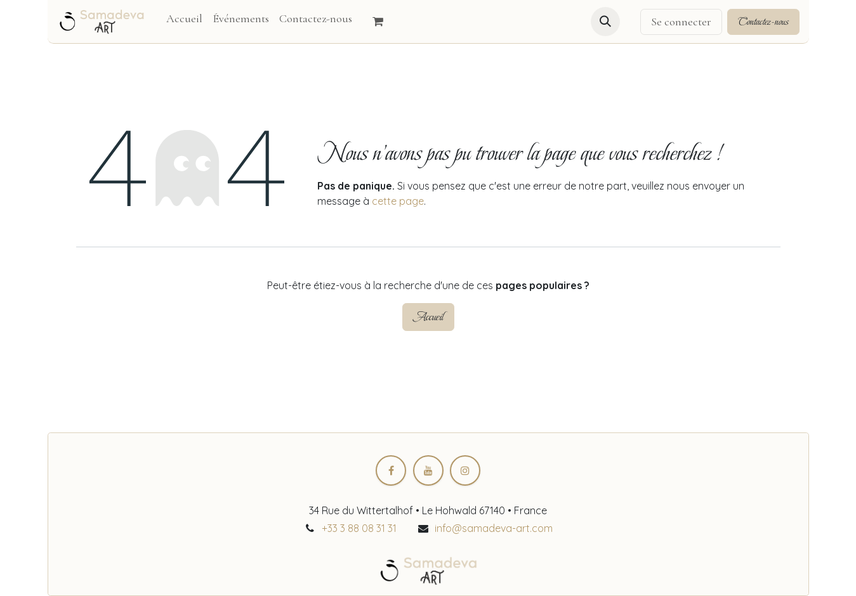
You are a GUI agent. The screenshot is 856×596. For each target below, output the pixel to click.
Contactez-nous (763, 21)
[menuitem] (184, 18)
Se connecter (681, 22)
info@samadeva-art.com (494, 528)
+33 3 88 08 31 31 (359, 528)
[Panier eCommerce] (383, 21)
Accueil (428, 316)
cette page (398, 201)
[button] (605, 21)
